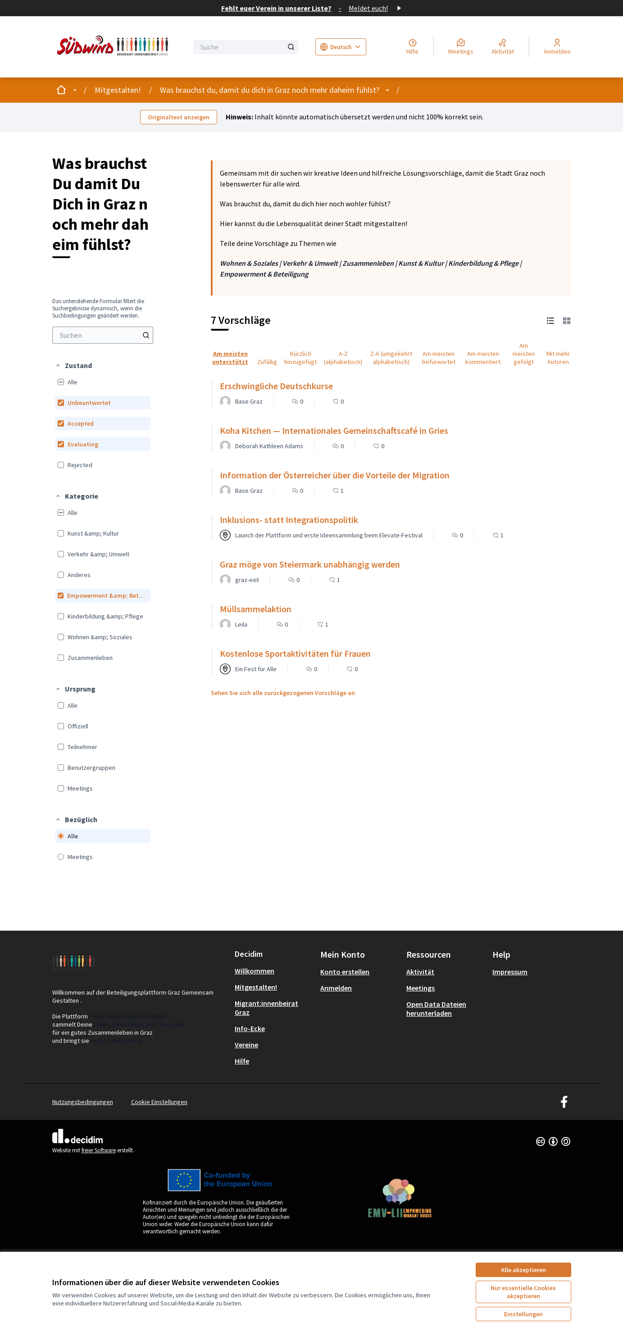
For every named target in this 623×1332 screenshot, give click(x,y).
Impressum (510, 971)
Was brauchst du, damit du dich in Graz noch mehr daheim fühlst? (269, 90)
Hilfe (242, 1060)
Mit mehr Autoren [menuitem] (558, 358)
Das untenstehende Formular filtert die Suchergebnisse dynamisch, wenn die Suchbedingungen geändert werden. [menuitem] (98, 308)
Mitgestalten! (118, 90)
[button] (73, 365)
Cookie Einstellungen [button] (159, 1102)
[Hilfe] (412, 46)
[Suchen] (102, 335)
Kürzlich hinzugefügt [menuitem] (300, 358)
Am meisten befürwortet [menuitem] (438, 358)
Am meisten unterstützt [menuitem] (230, 358)
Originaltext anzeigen (178, 117)
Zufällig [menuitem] (267, 362)
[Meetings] (461, 46)
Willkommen (254, 970)
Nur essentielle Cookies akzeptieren (523, 1292)
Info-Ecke (250, 1028)
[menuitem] (102, 335)
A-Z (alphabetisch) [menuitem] (343, 358)
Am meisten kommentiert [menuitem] (482, 358)
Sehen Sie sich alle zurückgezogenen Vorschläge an (283, 693)
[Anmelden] (557, 46)
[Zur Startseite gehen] (114, 46)
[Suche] (245, 47)
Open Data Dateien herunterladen (436, 1009)
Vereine (246, 1044)
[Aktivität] (503, 46)
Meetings (420, 987)
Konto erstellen (344, 971)
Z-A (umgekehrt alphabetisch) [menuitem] (391, 358)
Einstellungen (523, 1314)
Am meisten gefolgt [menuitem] (524, 353)
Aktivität (420, 971)
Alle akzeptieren (523, 1270)
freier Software (99, 1150)
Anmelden (336, 987)
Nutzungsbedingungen (82, 1102)
